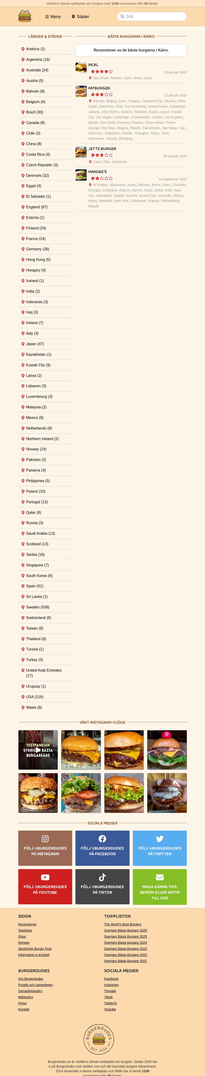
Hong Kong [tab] (38, 260)
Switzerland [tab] (38, 618)
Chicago (94, 190)
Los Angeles (174, 117)
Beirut (156, 185)
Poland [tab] (36, 491)
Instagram (111, 985)
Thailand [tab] (36, 639)
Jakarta (93, 112)
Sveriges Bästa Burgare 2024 (125, 942)
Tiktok (108, 997)
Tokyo (154, 133)
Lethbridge (121, 117)
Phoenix (137, 122)
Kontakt (23, 1009)
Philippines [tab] (38, 481)
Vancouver (96, 138)
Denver (170, 101)
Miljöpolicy (26, 997)
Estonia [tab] (35, 218)
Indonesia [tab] (37, 302)
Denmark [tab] (37, 176)
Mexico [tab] (35, 418)
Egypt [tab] (33, 186)
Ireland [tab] (34, 323)
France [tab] (36, 239)
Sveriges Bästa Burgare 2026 (125, 930)
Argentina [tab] (38, 60)
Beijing (111, 101)
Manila (93, 122)
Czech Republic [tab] (42, 165)
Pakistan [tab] (36, 460)
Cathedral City (152, 101)
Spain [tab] (35, 586)
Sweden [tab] (38, 607)
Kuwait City (147, 195)
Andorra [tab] (35, 49)
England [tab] (37, 207)
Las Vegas (103, 117)
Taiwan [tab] (35, 628)
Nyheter (24, 942)
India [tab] (33, 291)
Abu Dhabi (100, 78)
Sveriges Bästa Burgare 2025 (125, 936)
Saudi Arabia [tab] (40, 533)
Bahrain (116, 78)
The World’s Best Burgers (123, 924)
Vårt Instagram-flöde (102, 722)
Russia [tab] (34, 523)
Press (22, 1003)
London (157, 117)
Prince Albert (154, 122)
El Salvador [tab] (38, 196)
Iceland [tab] (35, 281)
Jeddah (118, 195)
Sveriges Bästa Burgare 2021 (125, 961)
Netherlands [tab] (39, 428)
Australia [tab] (37, 70)
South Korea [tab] (39, 576)
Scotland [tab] (37, 544)
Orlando (153, 201)
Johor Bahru (110, 112)
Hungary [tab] (36, 270)
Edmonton (106, 106)
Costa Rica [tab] (38, 154)
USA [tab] (35, 697)
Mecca (178, 195)
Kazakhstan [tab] (39, 354)
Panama (123, 122)
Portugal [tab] (37, 502)
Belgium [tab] (35, 102)
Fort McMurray (135, 106)
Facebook (111, 979)
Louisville (164, 195)
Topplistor (25, 930)
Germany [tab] (37, 249)
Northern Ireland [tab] (42, 439)
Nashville (105, 201)
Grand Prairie (158, 106)
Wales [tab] (34, 707)
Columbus (109, 190)
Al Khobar (100, 185)
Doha (138, 78)
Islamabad (177, 106)
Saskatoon (112, 133)
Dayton (124, 190)
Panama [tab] (36, 470)
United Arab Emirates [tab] (44, 673)
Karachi (126, 112)
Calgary (134, 101)
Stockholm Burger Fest (35, 949)
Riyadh (135, 128)
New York (121, 201)
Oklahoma (137, 201)
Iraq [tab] (32, 312)
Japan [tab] (35, 344)
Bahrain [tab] (35, 91)
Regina (123, 128)
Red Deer (108, 128)
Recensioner (27, 924)
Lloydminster (140, 117)
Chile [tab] (33, 133)
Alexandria (117, 185)
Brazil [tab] (34, 112)
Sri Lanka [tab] (37, 597)
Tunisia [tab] (35, 649)
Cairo (128, 78)
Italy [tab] (32, 333)
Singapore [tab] (37, 565)
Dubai (148, 78)
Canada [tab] (35, 123)
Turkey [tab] (34, 660)
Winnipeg (125, 138)
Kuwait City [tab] (38, 365)
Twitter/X (110, 1003)
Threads (110, 991)
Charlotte (179, 185)
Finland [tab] (36, 228)
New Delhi (107, 122)
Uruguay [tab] (36, 686)
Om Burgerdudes (30, 979)
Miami (92, 201)
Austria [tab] (35, 81)
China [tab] (34, 144)
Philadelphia (170, 201)
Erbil (119, 106)
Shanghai (141, 133)
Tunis (165, 133)
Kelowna (140, 112)
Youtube (110, 1009)
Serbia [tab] (35, 555)
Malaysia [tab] (36, 407)
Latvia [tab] (34, 376)
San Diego (169, 128)
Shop (22, 936)
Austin (131, 185)
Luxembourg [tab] (39, 397)
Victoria (111, 138)
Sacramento (151, 128)
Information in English (34, 955)
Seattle (127, 133)
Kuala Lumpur (159, 112)
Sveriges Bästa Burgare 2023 (125, 949)
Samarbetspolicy (30, 991)
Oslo (106, 162)
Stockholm (119, 162)
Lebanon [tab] (36, 386)
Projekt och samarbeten (35, 985)
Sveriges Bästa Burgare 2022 (125, 955)
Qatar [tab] (33, 513)
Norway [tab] (36, 449)
